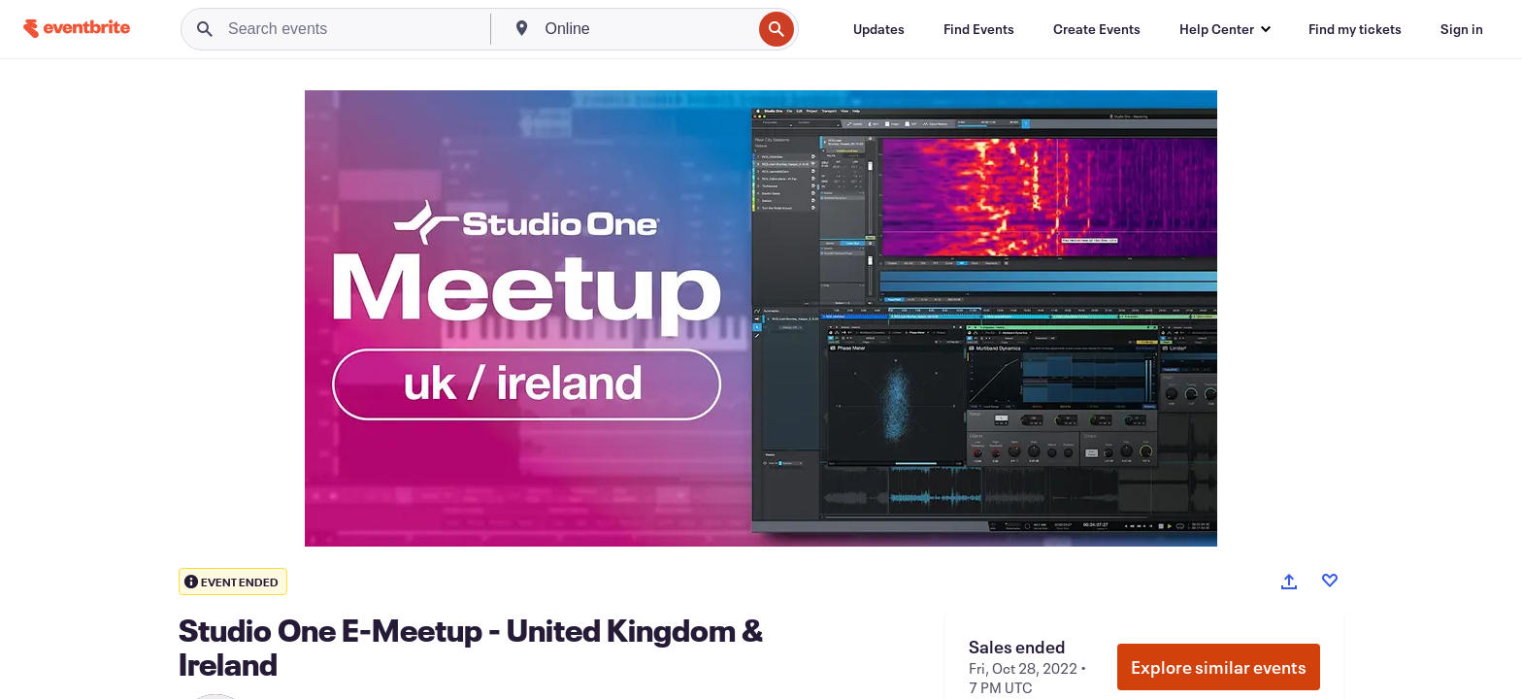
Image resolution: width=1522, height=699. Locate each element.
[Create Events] (1097, 29)
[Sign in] (1462, 29)
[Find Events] (979, 29)
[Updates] (879, 29)
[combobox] (647, 29)
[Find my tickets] (1355, 29)
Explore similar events (1219, 667)
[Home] (76, 29)
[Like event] (1329, 580)
